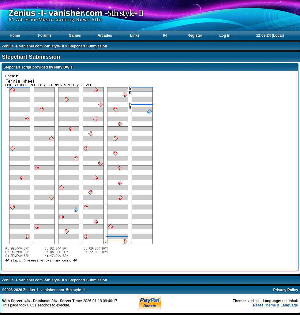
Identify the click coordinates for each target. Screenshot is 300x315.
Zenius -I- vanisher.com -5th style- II (33, 46)
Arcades (105, 35)
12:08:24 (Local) (270, 35)
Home (15, 35)
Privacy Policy (285, 290)
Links (135, 35)
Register (194, 35)
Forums (44, 35)
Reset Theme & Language (275, 305)
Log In (225, 35)
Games (75, 35)
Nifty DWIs (63, 67)
